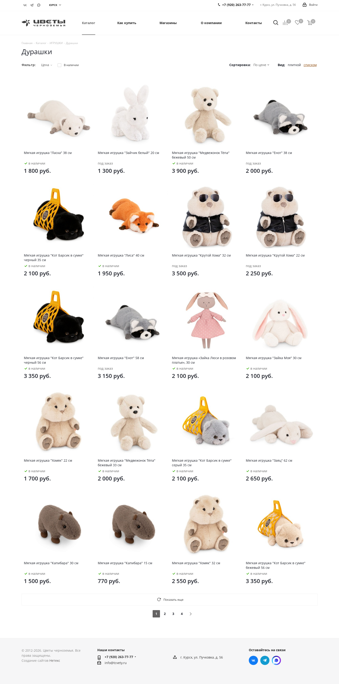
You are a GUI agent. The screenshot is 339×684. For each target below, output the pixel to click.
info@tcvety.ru (116, 663)
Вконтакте (25, 5)
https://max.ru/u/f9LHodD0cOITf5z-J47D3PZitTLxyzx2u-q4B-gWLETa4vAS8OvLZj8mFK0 (38, 5)
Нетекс (54, 660)
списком (310, 65)
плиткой (294, 65)
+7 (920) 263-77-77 (119, 657)
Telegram (31, 5)
